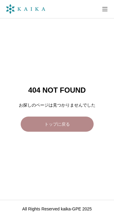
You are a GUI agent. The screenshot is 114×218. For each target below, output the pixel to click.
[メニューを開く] (105, 9)
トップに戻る (57, 124)
